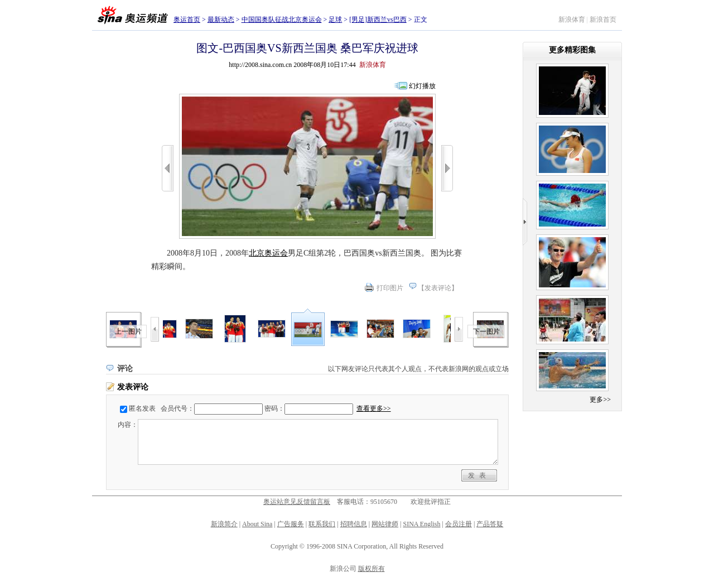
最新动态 (221, 19)
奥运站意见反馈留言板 (296, 502)
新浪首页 (603, 19)
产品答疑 (489, 524)
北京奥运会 (268, 253)
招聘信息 (353, 524)
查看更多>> (373, 408)
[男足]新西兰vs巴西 (378, 19)
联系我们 (321, 524)
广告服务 (290, 524)
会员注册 (458, 524)
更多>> (600, 399)
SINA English (421, 524)
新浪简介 (224, 524)
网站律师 (385, 524)
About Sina (257, 524)
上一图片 (128, 331)
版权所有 (371, 569)
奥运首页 (186, 19)
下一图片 (486, 331)
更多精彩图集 (572, 50)
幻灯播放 (422, 86)
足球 (335, 19)
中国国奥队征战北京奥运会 (282, 19)
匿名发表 (142, 408)
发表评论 (437, 288)
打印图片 (390, 288)
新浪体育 (571, 19)
